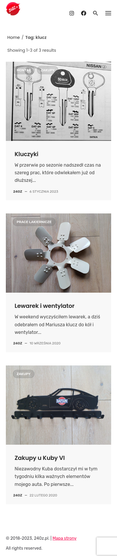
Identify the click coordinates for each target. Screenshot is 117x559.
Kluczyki (26, 154)
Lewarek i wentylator (44, 306)
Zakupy (48, 70)
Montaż (24, 70)
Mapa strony (64, 538)
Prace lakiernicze (34, 222)
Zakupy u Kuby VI (40, 458)
